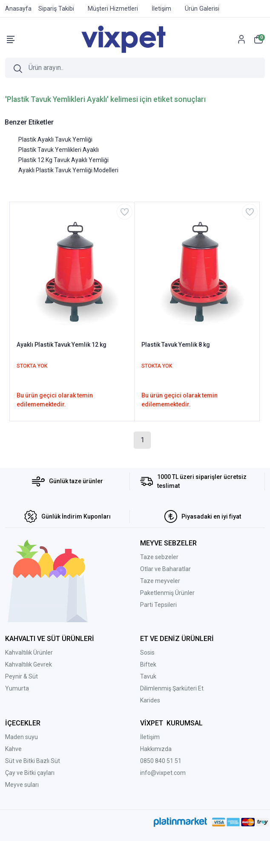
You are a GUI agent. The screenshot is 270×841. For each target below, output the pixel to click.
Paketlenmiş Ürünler (167, 592)
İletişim (150, 737)
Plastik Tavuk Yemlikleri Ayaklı (58, 149)
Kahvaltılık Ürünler (29, 652)
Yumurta (17, 688)
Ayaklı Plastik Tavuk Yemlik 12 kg (61, 344)
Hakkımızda (156, 748)
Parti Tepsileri (158, 604)
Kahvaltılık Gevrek (28, 664)
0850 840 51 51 (160, 760)
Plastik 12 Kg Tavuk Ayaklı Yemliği (63, 160)
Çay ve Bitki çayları (30, 772)
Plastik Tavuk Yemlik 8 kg (175, 344)
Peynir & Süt (21, 676)
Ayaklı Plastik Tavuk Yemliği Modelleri (68, 170)
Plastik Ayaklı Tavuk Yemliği (55, 139)
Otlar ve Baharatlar (165, 569)
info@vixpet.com (163, 772)
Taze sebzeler (159, 557)
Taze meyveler (160, 580)
